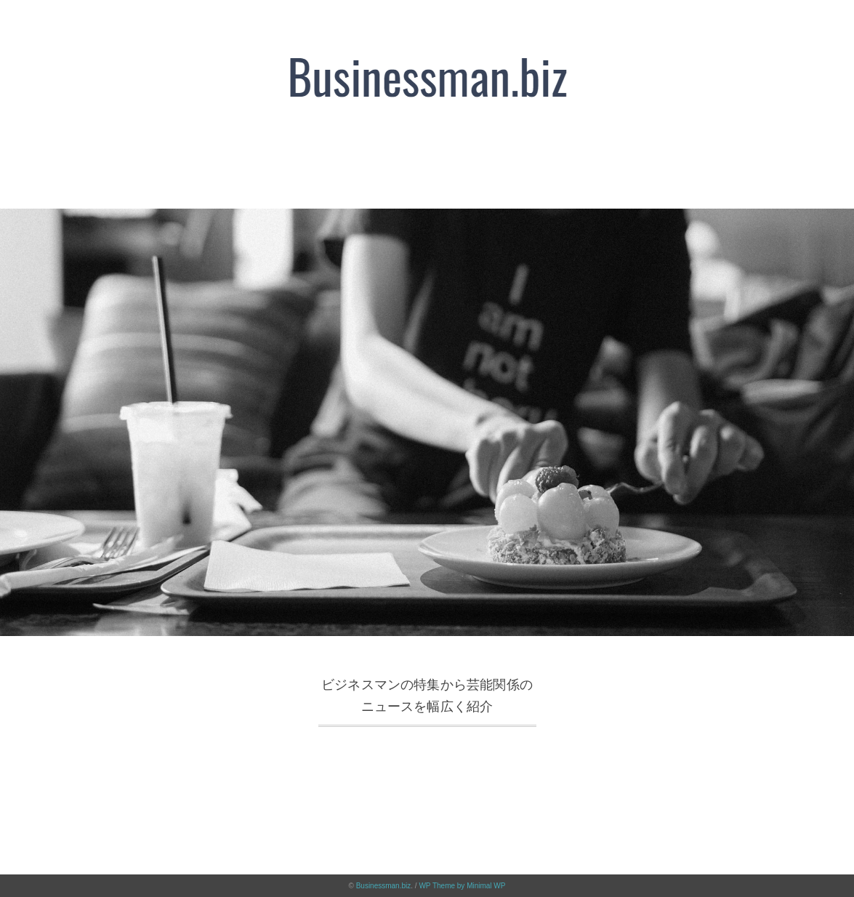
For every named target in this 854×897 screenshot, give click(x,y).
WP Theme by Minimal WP (462, 886)
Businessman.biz (383, 886)
